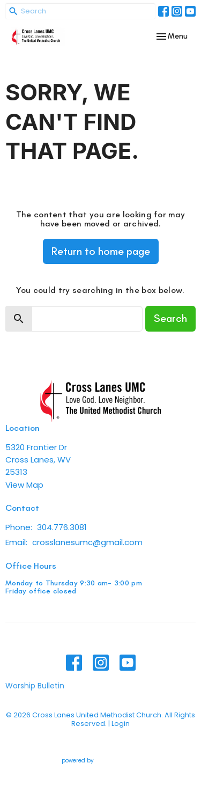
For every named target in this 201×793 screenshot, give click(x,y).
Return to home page (100, 251)
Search (170, 318)
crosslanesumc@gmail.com (87, 542)
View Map (24, 484)
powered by (100, 760)
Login (120, 723)
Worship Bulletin (34, 685)
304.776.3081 (62, 527)
